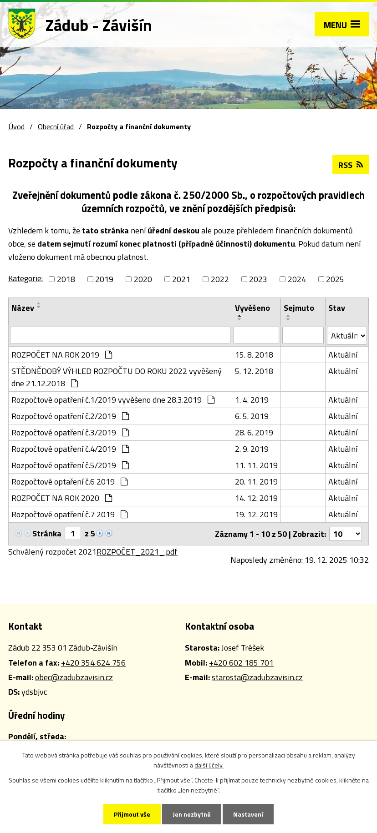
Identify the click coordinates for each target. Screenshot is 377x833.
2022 (220, 279)
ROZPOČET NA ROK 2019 (61, 354)
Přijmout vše (132, 814)
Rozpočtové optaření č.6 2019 (69, 481)
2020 (143, 279)
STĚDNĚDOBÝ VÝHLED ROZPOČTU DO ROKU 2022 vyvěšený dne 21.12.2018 (116, 377)
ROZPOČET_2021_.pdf (137, 551)
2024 (297, 279)
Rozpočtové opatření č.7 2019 (69, 514)
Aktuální (342, 354)
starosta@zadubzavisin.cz (257, 677)
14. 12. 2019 (256, 498)
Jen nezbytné (192, 814)
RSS (350, 165)
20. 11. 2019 (256, 481)
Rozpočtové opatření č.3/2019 (70, 432)
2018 (66, 279)
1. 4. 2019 (252, 400)
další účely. (209, 765)
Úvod (16, 126)
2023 (258, 279)
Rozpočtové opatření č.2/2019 (70, 416)
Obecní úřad (56, 126)
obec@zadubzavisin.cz (74, 677)
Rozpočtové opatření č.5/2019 (70, 465)
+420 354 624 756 (93, 662)
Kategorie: (25, 278)
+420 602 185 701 (241, 662)
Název (22, 308)
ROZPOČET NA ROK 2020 (61, 498)
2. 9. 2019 (252, 449)
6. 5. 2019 (252, 416)
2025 (335, 279)
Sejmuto (299, 308)
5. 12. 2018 (254, 371)
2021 (181, 279)
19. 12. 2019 (256, 514)
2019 (104, 279)
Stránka (46, 533)
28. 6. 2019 (254, 432)
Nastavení (248, 814)
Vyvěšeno (252, 308)
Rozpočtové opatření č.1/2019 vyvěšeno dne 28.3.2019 (112, 400)
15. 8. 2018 (254, 354)
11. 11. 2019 (256, 465)
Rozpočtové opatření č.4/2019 (70, 449)
